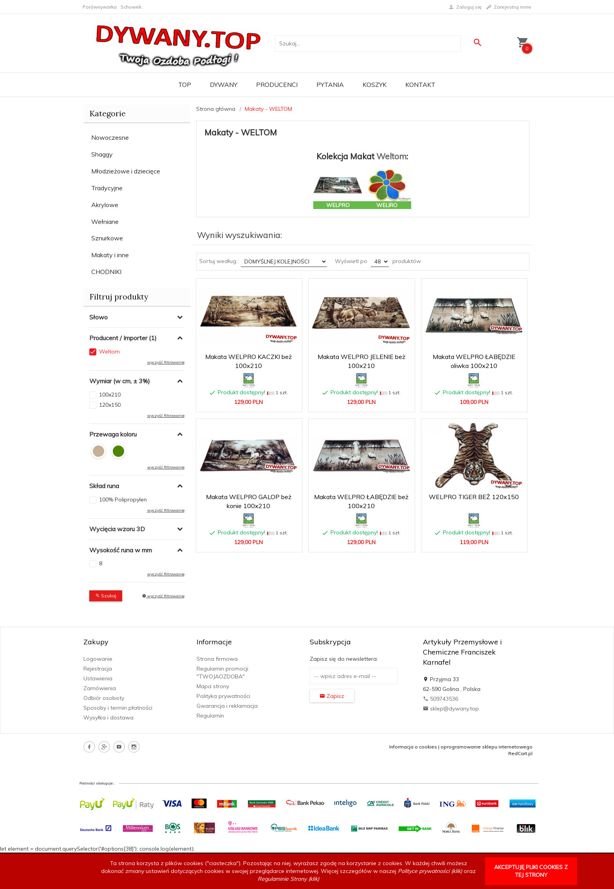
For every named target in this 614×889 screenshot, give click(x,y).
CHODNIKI (106, 272)
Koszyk (374, 84)
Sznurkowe (107, 238)
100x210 (110, 394)
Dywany (223, 84)
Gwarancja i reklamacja (227, 705)
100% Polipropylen (123, 499)
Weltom (109, 351)
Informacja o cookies (413, 747)
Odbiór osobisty (103, 697)
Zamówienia (99, 688)
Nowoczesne (110, 137)
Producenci (277, 84)
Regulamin (210, 715)
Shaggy (102, 154)
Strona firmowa (217, 658)
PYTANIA (330, 84)
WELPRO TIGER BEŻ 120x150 (474, 497)
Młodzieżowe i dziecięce (125, 171)
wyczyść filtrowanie (165, 362)
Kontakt (420, 84)
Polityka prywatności (223, 696)
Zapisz (332, 696)
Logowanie (97, 658)
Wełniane (105, 221)
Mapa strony (213, 686)
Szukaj (105, 596)
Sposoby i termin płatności (117, 707)
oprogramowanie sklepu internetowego (487, 747)
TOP (184, 84)
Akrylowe (104, 205)
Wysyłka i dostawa (108, 717)
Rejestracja (97, 668)
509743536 (440, 698)
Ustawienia (97, 678)
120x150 (110, 404)
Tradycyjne (107, 188)
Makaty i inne (110, 255)
